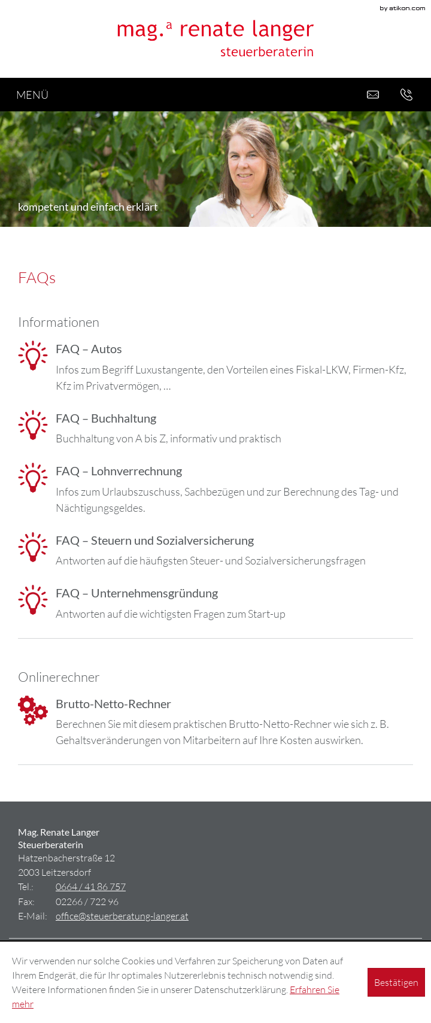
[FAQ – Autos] (215, 367)
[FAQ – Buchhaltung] (215, 428)
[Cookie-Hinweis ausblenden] (396, 982)
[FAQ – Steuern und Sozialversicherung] (215, 550)
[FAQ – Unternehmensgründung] (215, 603)
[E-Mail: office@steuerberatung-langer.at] (373, 94)
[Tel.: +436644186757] (91, 886)
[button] (406, 94)
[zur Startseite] (215, 39)
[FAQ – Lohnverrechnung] (215, 489)
